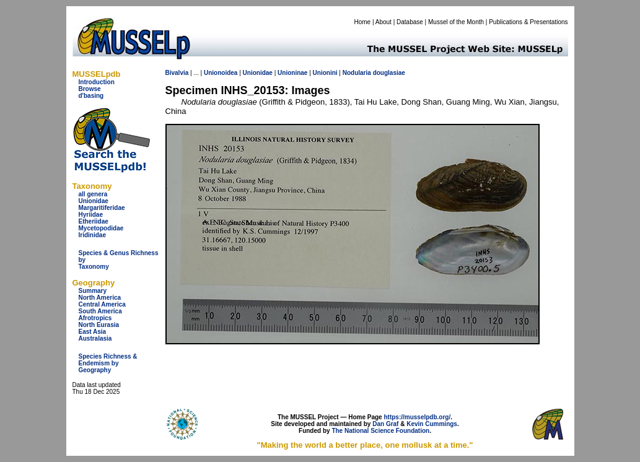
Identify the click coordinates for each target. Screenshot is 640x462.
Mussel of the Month (456, 22)
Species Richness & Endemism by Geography (108, 363)
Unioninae (292, 72)
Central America (102, 304)
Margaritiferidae (102, 207)
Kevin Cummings (431, 424)
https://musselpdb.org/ (417, 417)
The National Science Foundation (380, 430)
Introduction (97, 82)
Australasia (95, 338)
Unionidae (93, 201)
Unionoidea (220, 72)
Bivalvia (177, 72)
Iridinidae (92, 235)
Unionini (325, 72)
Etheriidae (93, 221)
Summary (93, 290)
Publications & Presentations (528, 22)
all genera (93, 194)
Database (410, 22)
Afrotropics (95, 318)
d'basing (91, 95)
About (383, 22)
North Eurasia (99, 324)
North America (100, 297)
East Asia (93, 331)
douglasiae (389, 72)
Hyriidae (91, 214)
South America (100, 311)
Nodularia (357, 72)
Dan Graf (385, 424)
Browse (90, 88)
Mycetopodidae (101, 228)
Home (362, 22)
